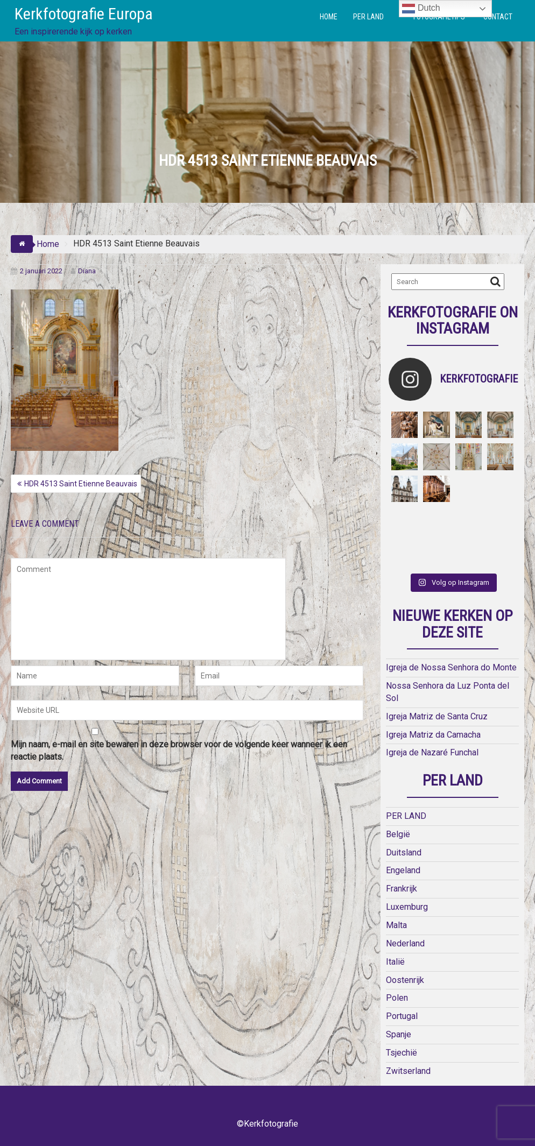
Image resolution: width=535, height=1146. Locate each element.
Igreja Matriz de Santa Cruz (437, 716)
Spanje (398, 1034)
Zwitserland (408, 1071)
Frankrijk (401, 888)
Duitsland (403, 852)
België (398, 834)
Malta (396, 925)
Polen (397, 998)
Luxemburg (407, 907)
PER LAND (368, 16)
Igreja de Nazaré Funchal (432, 752)
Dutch (421, 8)
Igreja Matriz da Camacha (433, 735)
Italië (395, 962)
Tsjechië (401, 1053)
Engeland (403, 870)
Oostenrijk (405, 980)
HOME (328, 16)
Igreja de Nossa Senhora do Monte (451, 667)
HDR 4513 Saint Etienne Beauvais (80, 483)
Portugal (402, 1016)
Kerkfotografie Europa (84, 13)
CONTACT (497, 16)
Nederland (405, 943)
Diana (83, 271)
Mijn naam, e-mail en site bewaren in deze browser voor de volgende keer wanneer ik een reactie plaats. (179, 750)
